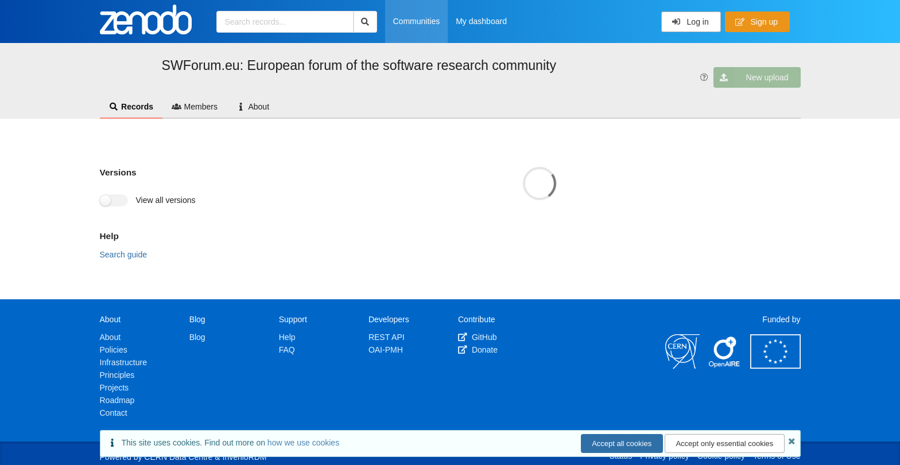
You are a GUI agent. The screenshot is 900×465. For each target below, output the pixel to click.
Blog (197, 337)
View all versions (166, 200)
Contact (113, 412)
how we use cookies (303, 442)
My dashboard (481, 21)
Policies (113, 349)
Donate (478, 349)
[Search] (365, 22)
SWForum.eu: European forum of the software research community (359, 65)
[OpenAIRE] (725, 365)
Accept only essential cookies (724, 443)
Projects (114, 387)
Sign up (756, 21)
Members (195, 106)
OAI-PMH (385, 349)
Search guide (124, 254)
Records (131, 106)
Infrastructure (123, 362)
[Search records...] (285, 22)
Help (287, 337)
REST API (386, 337)
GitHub (477, 337)
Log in (690, 21)
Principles (117, 375)
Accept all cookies (621, 443)
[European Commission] (775, 365)
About (252, 106)
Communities (416, 21)
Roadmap (117, 400)
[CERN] (682, 365)
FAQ (287, 349)
